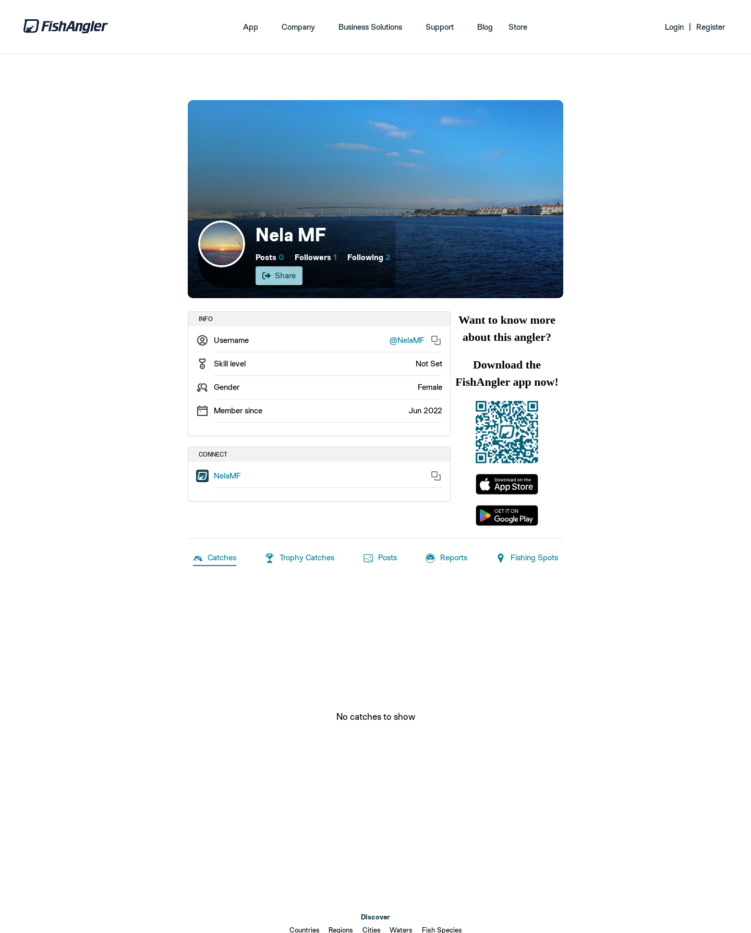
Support (440, 26)
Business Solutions (370, 26)
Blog (485, 26)
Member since (238, 410)
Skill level (230, 363)
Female (430, 387)
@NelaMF (407, 340)
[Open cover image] (375, 199)
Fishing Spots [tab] (527, 558)
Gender (226, 387)
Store (517, 26)
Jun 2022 (425, 410)
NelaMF (227, 475)
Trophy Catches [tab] (299, 558)
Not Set (429, 363)
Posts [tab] (380, 558)
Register (710, 26)
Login (674, 26)
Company (298, 26)
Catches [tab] (214, 558)
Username (231, 340)
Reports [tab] (446, 558)
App (250, 26)
